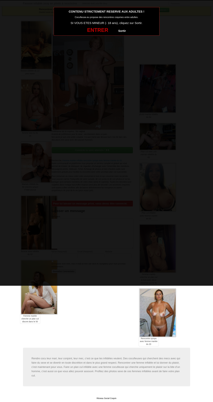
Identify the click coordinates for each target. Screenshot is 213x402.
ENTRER (97, 30)
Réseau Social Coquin (106, 398)
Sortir (122, 30)
